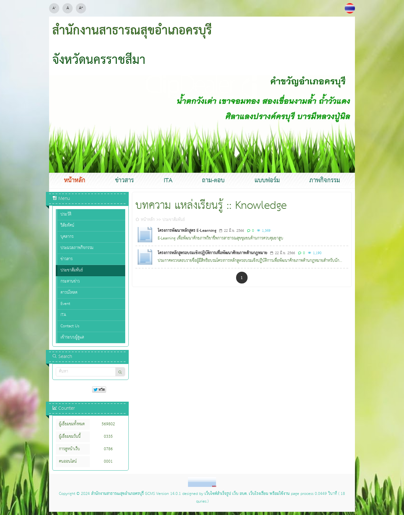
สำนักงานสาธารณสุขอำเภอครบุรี (117, 494)
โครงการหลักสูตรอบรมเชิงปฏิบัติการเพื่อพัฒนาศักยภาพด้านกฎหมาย (212, 253)
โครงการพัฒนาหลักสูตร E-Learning (187, 231)
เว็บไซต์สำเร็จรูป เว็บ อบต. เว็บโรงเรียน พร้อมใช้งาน (247, 494)
